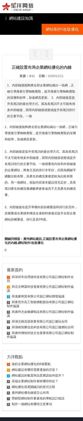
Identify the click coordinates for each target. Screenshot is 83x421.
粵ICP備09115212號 (24, 415)
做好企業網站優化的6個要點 (29, 353)
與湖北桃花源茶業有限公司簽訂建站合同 (37, 310)
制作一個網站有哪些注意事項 (29, 393)
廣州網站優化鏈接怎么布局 (28, 381)
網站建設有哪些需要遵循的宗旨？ (32, 358)
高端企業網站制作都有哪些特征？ (32, 370)
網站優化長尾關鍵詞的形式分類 (31, 376)
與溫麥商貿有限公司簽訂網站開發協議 (35, 285)
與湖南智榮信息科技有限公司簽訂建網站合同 (40, 316)
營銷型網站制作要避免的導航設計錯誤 (35, 387)
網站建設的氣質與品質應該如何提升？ (35, 364)
